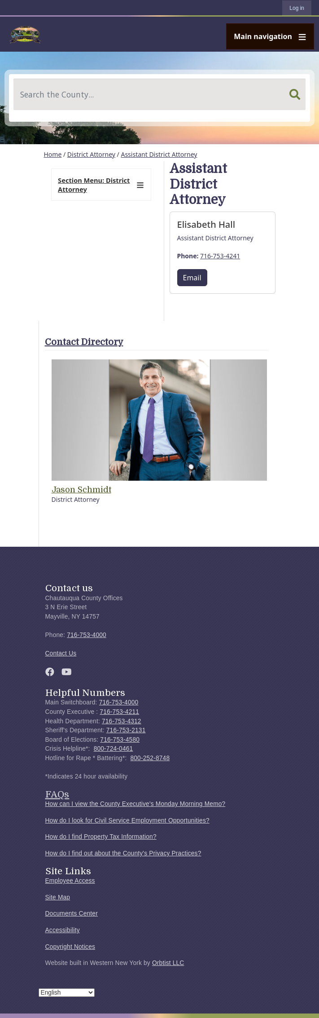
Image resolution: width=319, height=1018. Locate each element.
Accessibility (62, 930)
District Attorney (91, 154)
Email (192, 278)
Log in (296, 8)
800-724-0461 (113, 748)
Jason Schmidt (81, 489)
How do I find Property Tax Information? (101, 836)
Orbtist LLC (168, 963)
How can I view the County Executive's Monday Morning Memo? (135, 804)
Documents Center (71, 913)
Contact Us (61, 653)
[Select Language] (67, 992)
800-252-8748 (150, 758)
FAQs (57, 794)
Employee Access (70, 880)
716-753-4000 (86, 635)
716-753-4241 (220, 256)
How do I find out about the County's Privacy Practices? (123, 853)
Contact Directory (84, 342)
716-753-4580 (120, 739)
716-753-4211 (119, 711)
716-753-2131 (126, 730)
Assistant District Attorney (159, 154)
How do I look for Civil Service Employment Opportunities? (127, 820)
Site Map (57, 897)
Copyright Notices (70, 946)
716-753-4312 (121, 721)
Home (53, 154)
